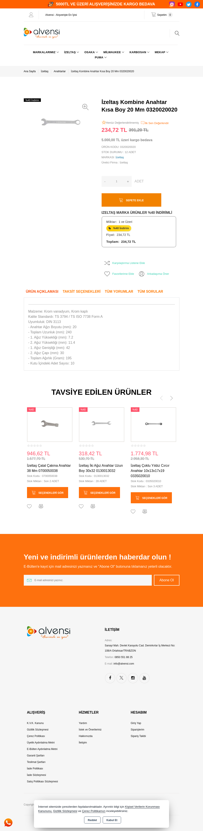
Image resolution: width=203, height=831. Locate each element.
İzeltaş (44, 71)
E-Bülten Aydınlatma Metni (42, 749)
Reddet (92, 820)
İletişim (83, 742)
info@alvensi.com (123, 663)
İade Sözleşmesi (36, 775)
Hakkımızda (85, 736)
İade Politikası (35, 768)
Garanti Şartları (36, 755)
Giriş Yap (136, 723)
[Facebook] (197, 4)
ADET (139, 181)
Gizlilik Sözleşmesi (37, 729)
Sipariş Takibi (138, 736)
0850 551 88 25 (124, 657)
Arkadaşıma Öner (153, 274)
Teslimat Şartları (36, 762)
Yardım (83, 723)
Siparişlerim (137, 729)
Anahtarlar (60, 71)
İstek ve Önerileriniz (90, 729)
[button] (86, 107)
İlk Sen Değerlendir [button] (155, 123)
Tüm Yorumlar (119, 291)
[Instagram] (172, 4)
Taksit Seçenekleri (82, 291)
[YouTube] (180, 4)
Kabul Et (111, 820)
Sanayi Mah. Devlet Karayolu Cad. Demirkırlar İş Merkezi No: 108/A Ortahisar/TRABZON (140, 648)
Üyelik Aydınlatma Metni (41, 742)
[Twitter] (188, 4)
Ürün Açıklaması (42, 291)
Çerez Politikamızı (93, 811)
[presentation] (161, 398)
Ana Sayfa (30, 71)
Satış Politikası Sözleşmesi (42, 781)
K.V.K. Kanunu (35, 723)
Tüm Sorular (150, 291)
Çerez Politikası (36, 736)
